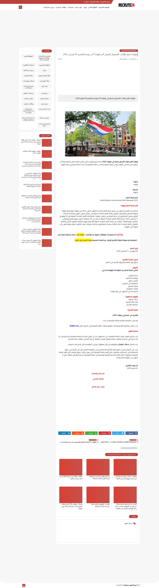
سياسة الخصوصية (105, 2)
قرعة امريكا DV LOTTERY (28, 87)
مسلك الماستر (44, 98)
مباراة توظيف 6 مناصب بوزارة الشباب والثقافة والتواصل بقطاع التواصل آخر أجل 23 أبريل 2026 (31, 231)
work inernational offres (128, 50)
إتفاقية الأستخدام (94, 2)
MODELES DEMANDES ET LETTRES (28, 111)
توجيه (85, 7)
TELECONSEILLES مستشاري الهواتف (28, 119)
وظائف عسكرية (61, 7)
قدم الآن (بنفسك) (98, 373)
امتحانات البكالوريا (28, 65)
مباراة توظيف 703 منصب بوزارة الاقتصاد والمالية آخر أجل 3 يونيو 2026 (31, 242)
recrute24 (119, 585)
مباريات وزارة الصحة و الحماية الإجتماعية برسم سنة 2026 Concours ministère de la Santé (31, 164)
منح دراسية (78, 7)
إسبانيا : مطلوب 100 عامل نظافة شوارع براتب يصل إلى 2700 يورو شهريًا (72, 506)
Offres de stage (44, 118)
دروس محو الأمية (49, 7)
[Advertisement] (79, 30)
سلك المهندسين (44, 81)
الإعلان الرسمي (98, 378)
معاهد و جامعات (28, 98)
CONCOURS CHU (44, 109)
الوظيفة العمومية (103, 7)
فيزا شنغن (44, 86)
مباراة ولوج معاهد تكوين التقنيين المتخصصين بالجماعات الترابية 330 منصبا (31, 208)
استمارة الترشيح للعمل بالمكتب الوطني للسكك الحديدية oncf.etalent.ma (31, 220)
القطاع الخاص (92, 7)
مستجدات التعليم (28, 93)
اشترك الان (80, 234)
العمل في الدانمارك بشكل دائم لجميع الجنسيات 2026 (44, 58)
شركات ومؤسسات (28, 81)
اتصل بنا (86, 2)
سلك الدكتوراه (28, 75)
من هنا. (106, 320)
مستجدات (70, 7)
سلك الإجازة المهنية (44, 75)
